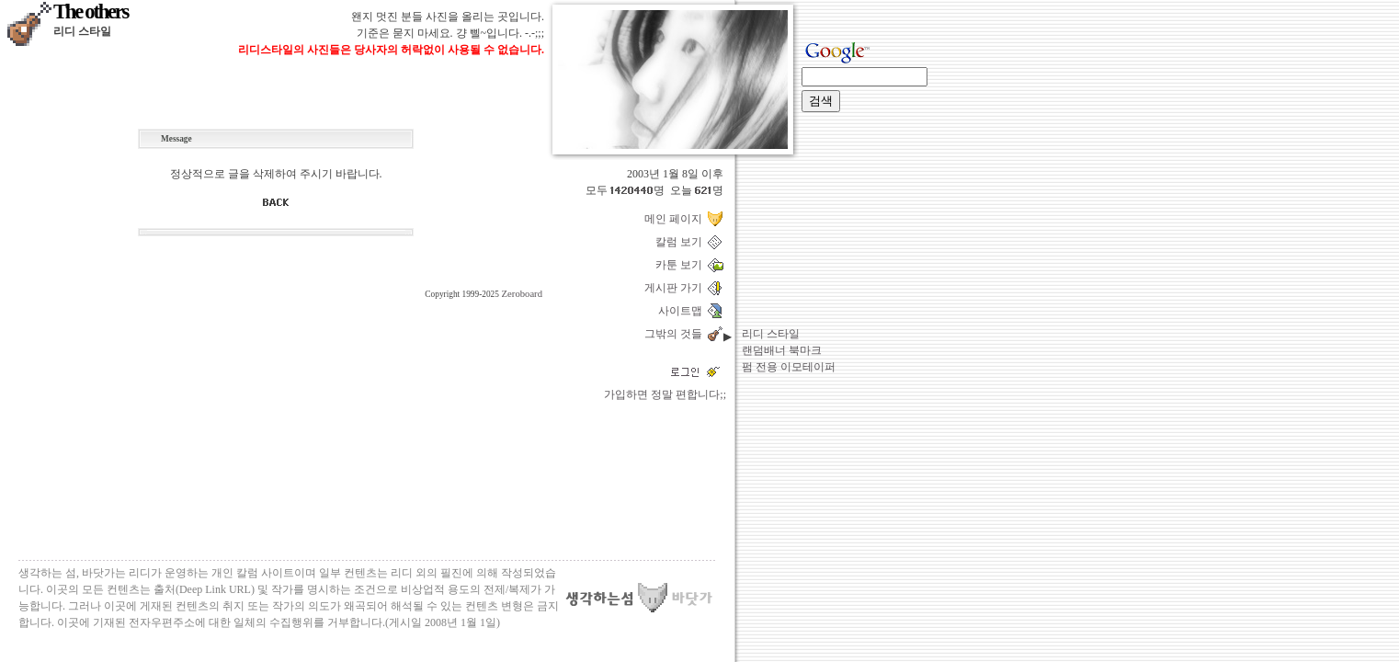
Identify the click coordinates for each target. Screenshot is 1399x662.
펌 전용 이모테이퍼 (789, 366)
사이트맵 (683, 310)
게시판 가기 (676, 287)
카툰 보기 (681, 264)
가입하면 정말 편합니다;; (665, 394)
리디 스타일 (771, 333)
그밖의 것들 (676, 333)
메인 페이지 (676, 218)
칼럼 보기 (681, 241)
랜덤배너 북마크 (782, 350)
